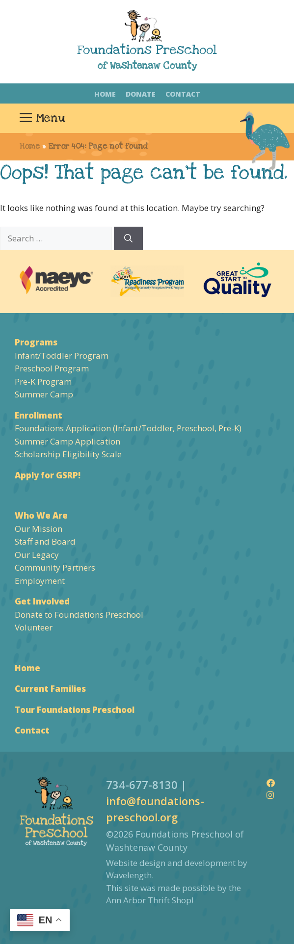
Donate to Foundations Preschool (79, 614)
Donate (141, 94)
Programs (36, 342)
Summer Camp (44, 394)
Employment (40, 580)
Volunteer (34, 627)
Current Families (50, 688)
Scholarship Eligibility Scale (68, 454)
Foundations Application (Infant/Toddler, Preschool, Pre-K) (128, 428)
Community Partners (55, 567)
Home (105, 94)
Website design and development (171, 862)
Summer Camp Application (67, 441)
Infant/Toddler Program (61, 355)
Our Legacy (37, 554)
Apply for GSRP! (47, 475)
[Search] (128, 238)
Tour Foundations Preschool (74, 709)
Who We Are (41, 515)
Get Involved (42, 601)
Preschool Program (52, 368)
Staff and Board (45, 541)
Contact (182, 94)
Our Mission (38, 528)
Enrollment (38, 415)
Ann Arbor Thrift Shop (148, 900)
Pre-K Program (43, 381)
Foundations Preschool (147, 50)
